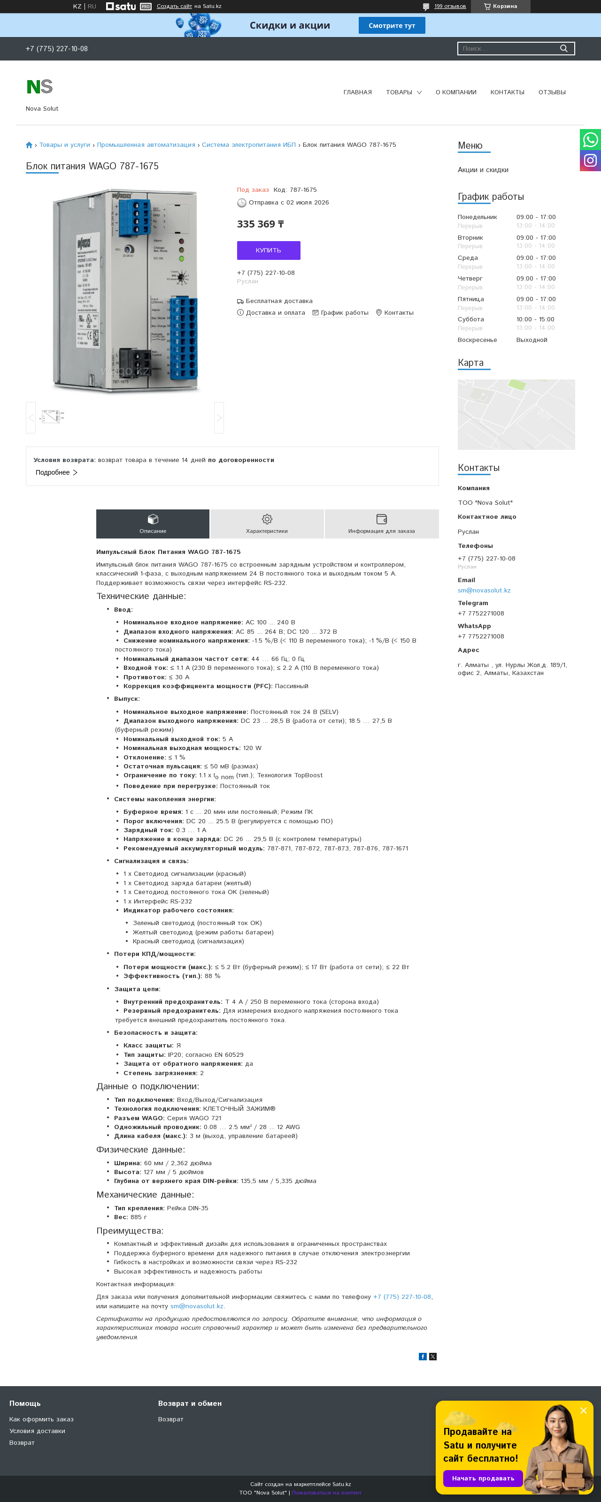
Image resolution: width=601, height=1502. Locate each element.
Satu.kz (341, 1484)
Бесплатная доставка (279, 301)
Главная (358, 92)
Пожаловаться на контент (327, 1493)
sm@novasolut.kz (484, 590)
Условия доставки (37, 1431)
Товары (399, 92)
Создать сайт (174, 6)
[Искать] (563, 48)
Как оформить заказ (41, 1419)
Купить (268, 250)
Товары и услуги (64, 145)
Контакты (507, 92)
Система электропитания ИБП (249, 145)
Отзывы (552, 92)
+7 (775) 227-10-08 (402, 1297)
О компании (456, 92)
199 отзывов (450, 6)
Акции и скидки (483, 170)
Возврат (22, 1443)
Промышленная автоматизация (146, 145)
